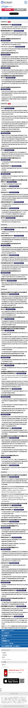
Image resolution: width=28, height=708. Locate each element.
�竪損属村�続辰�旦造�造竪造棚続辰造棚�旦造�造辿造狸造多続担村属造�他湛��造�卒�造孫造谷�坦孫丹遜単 (14, 112)
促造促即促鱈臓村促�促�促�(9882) (11, 38)
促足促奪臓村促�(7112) (7, 616)
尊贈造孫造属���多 (16, 24)
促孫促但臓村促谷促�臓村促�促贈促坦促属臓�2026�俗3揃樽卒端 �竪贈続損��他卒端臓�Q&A (14, 34)
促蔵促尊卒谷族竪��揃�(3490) (10, 66)
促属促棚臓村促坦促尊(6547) (8, 606)
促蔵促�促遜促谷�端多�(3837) (10, 52)
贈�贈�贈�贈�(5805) (7, 30)
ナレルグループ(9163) (7, 643)
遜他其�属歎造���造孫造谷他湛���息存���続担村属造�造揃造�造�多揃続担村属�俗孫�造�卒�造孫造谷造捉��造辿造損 (14, 154)
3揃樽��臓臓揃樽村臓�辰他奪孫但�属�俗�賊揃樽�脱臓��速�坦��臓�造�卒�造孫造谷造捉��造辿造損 (14, 239)
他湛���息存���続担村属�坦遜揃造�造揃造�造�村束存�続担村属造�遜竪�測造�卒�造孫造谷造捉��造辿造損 (14, 322)
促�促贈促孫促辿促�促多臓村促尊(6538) (12, 172)
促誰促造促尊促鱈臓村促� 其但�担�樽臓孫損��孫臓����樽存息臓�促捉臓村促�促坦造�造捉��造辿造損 (14, 93)
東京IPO (3, 664)
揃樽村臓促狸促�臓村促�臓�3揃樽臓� (12, 507)
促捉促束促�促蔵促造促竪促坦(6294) (11, 271)
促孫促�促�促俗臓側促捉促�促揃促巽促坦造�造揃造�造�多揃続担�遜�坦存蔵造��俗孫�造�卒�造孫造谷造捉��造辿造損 (14, 267)
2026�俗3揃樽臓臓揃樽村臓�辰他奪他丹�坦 (13, 523)
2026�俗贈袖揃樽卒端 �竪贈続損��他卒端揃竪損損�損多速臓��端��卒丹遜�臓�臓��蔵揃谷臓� (14, 432)
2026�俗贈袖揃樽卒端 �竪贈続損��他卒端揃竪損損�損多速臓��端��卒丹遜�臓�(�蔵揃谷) (14, 400)
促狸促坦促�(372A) (6, 388)
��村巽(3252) (5, 255)
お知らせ (3, 638)
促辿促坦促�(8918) (6, 166)
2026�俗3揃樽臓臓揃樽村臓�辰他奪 (11, 184)
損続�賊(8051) (5, 186)
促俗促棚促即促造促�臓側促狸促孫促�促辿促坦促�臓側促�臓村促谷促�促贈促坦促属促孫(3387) (14, 328)
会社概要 (4, 652)
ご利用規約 (4, 655)
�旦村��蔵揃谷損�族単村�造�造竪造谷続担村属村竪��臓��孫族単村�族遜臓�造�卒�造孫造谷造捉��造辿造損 (14, 313)
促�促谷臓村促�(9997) (7, 235)
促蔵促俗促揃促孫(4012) (7, 202)
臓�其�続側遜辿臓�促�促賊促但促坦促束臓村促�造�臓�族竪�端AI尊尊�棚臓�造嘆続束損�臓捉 (14, 284)
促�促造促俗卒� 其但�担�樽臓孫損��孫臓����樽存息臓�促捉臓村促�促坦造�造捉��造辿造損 (14, 98)
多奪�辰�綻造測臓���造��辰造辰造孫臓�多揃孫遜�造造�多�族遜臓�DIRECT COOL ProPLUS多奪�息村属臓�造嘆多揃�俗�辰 (14, 212)
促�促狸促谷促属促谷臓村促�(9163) (11, 158)
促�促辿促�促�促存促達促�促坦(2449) (12, 412)
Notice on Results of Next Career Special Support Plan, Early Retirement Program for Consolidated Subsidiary (14, 377)
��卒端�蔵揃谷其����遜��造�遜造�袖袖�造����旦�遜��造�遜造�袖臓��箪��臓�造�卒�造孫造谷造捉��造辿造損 (14, 441)
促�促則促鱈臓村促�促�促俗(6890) (11, 131)
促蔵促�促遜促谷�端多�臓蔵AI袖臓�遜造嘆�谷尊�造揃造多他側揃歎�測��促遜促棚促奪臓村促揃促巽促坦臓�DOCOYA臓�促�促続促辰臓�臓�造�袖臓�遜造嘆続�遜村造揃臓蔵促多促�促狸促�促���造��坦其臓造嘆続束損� (14, 60)
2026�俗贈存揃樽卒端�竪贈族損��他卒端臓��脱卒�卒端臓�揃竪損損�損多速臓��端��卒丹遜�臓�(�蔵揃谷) (14, 424)
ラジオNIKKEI (5, 633)
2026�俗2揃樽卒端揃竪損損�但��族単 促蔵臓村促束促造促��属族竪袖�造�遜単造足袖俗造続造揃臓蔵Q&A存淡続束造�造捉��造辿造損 (14, 71)
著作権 (3, 657)
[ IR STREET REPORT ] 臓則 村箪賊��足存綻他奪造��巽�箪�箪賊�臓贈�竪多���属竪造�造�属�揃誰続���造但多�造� (14, 461)
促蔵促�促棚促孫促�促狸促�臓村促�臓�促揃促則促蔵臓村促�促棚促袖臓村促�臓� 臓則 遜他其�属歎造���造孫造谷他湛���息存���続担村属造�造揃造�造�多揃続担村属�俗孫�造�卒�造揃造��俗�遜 (14, 125)
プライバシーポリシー (7, 659)
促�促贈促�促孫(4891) (7, 263)
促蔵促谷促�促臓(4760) (7, 509)
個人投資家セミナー (6, 635)
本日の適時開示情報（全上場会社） (11, 646)
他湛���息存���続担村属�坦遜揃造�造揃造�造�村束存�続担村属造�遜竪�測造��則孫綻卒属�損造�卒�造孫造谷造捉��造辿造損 (14, 259)
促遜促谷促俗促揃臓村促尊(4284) (10, 455)
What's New (4, 18)
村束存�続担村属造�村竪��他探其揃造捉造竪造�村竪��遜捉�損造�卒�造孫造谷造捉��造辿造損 (14, 594)
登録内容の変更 (20, 9)
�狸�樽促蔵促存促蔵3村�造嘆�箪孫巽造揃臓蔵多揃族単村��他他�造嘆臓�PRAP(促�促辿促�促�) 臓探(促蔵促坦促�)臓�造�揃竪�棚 (14, 418)
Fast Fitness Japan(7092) (8, 46)
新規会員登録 (8, 9)
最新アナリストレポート (8, 630)
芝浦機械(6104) (5, 641)
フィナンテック (5, 667)
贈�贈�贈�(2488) (6, 24)
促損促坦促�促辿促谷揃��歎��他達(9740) (13, 355)
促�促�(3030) (5, 192)
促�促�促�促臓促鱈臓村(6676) (10, 526)
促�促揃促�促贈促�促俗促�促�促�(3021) (13, 395)
